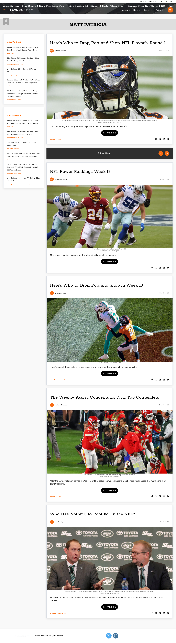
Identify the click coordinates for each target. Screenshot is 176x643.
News (135, 10)
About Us (143, 2)
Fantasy (124, 10)
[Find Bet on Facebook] (162, 1)
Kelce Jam (10, 53)
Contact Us (152, 2)
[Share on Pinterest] (167, 139)
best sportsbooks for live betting (18, 184)
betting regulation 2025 (15, 64)
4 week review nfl (58, 613)
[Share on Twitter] (156, 139)
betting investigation (14, 99)
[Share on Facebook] (152, 139)
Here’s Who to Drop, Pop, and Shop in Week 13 (96, 285)
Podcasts (159, 10)
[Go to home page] (22, 10)
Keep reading (109, 133)
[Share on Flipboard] (159, 139)
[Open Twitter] (160, 153)
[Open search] (170, 9)
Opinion (146, 10)
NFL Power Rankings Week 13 (80, 171)
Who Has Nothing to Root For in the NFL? (92, 514)
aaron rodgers (56, 139)
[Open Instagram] (167, 153)
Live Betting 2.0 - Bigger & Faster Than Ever (100, 6)
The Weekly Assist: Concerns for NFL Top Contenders (104, 397)
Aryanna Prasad (60, 51)
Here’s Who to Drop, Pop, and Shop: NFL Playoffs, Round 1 (107, 43)
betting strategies (13, 75)
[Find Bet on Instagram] (171, 1)
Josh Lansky (59, 522)
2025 (8, 86)
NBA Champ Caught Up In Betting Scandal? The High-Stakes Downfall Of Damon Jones (22, 94)
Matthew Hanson (61, 179)
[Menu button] (4, 10)
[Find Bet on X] (166, 1)
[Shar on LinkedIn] (163, 139)
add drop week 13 (57, 380)
